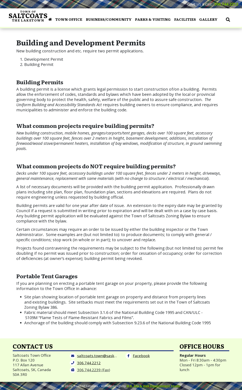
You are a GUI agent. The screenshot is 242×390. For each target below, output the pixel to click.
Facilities (185, 19)
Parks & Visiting (153, 19)
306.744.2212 (226, 4)
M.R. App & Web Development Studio (153, 386)
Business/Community (109, 19)
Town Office (68, 19)
